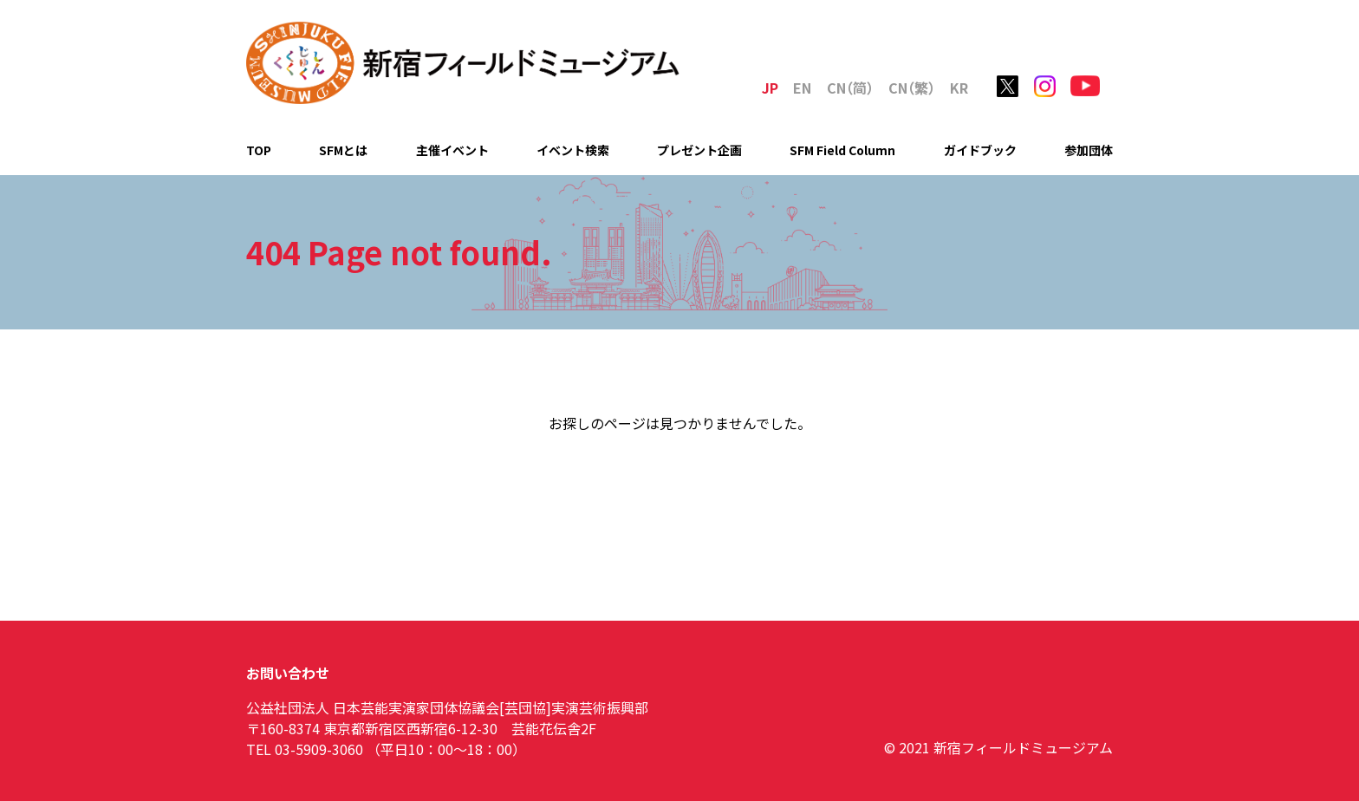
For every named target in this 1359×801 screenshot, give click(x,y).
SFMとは (343, 150)
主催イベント (452, 150)
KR (959, 87)
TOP (258, 150)
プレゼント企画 (699, 150)
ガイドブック (980, 150)
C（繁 (911, 87)
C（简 (850, 87)
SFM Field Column (842, 150)
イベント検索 (572, 150)
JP (770, 87)
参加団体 (1088, 150)
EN (802, 87)
